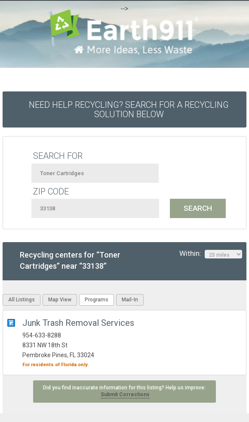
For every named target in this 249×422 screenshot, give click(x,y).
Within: (210, 253)
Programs (96, 300)
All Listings (21, 300)
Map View (59, 300)
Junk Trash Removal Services (78, 323)
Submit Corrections (125, 395)
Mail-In (130, 300)
